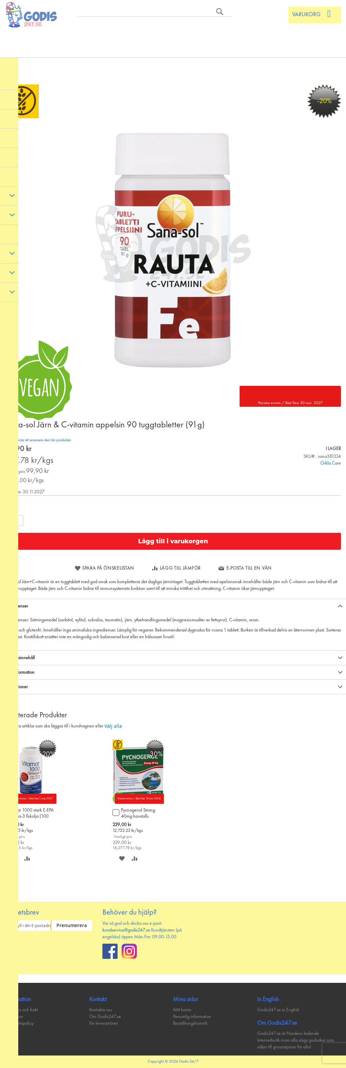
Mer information (19, 672)
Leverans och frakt (21, 1010)
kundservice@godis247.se (126, 930)
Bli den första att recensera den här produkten (38, 440)
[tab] (173, 606)
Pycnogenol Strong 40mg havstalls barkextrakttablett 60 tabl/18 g (140, 814)
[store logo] (32, 15)
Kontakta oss (100, 1010)
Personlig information (192, 1016)
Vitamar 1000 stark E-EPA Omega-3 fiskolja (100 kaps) (30, 814)
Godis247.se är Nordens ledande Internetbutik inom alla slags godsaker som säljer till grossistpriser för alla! (295, 1040)
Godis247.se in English (278, 1010)
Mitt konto (182, 1010)
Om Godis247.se (105, 1016)
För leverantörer (103, 1023)
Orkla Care (330, 463)
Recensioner (16, 687)
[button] (27, 858)
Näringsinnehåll (20, 657)
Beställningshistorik (190, 1023)
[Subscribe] (71, 925)
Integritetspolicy (19, 1023)
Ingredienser (16, 606)
